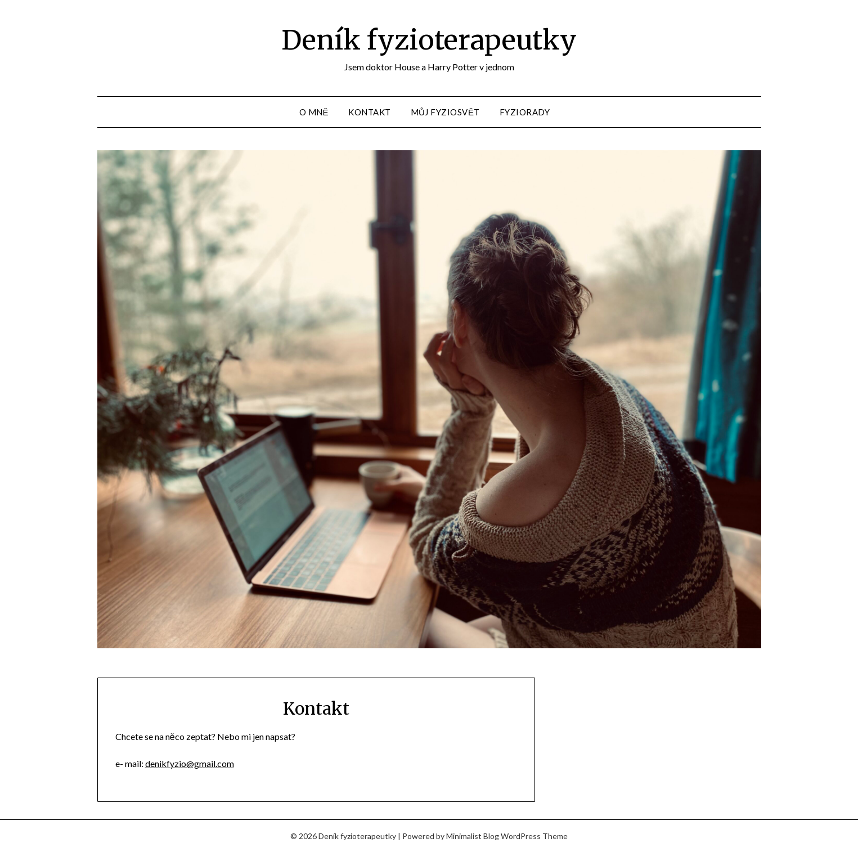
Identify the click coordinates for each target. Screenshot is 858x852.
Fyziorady (525, 112)
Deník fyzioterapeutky (429, 40)
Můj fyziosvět (445, 112)
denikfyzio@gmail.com (189, 763)
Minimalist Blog (472, 836)
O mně (314, 112)
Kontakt (369, 112)
